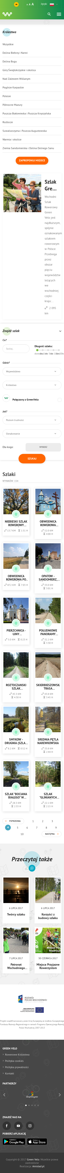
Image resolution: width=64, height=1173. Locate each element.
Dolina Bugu (10, 61)
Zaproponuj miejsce (32, 160)
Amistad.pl (38, 1166)
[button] (54, 4)
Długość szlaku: (44, 346)
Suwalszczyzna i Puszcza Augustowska (25, 130)
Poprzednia (15, 821)
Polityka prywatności (17, 1067)
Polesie (7, 96)
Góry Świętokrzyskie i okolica (19, 70)
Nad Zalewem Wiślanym (16, 78)
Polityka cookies (14, 1060)
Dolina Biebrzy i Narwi (15, 52)
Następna (50, 834)
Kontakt (9, 1073)
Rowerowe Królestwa (17, 1054)
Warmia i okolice (12, 139)
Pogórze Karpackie (13, 87)
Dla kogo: (8, 447)
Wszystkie (8, 44)
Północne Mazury (12, 104)
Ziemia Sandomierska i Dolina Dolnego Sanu (28, 148)
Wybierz (43, 447)
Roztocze (8, 122)
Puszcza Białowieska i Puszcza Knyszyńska (27, 113)
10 (22, 834)
